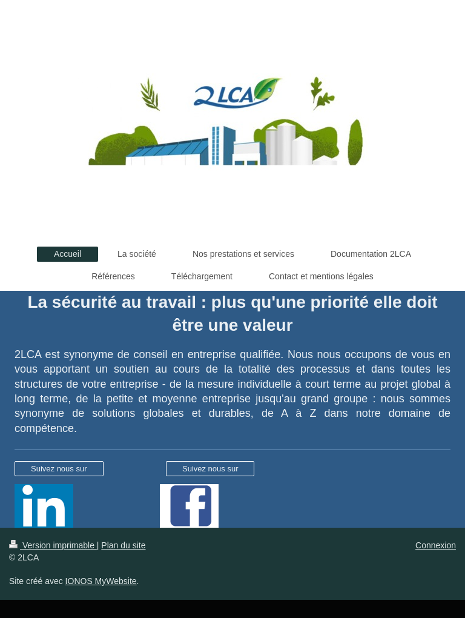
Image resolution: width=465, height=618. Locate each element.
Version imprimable (53, 545)
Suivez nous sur (59, 468)
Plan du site (123, 545)
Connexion (435, 545)
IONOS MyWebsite (101, 581)
